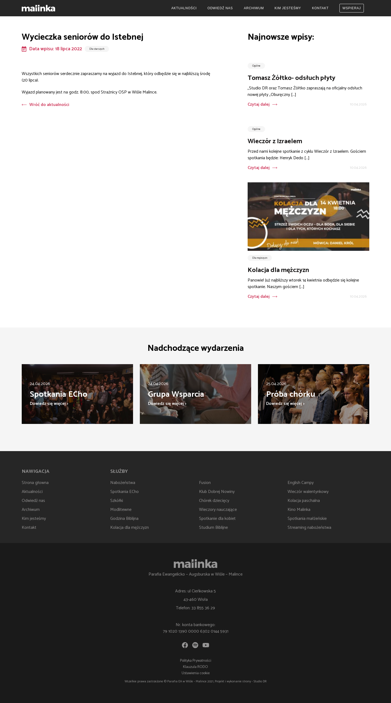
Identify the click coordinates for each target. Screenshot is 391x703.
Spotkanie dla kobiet (217, 518)
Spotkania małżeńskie (307, 518)
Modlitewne (120, 509)
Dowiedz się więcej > (49, 403)
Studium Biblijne (213, 527)
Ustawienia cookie (196, 673)
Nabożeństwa (122, 482)
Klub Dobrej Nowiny (217, 491)
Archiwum (254, 8)
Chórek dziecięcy (214, 500)
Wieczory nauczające (218, 509)
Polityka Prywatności (195, 661)
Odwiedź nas (220, 8)
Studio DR (260, 681)
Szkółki (116, 500)
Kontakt (320, 8)
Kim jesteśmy (288, 8)
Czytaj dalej (259, 104)
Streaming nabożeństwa (309, 527)
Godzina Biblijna (124, 518)
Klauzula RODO (195, 667)
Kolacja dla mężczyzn (129, 527)
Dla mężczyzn (259, 258)
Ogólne (256, 66)
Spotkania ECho (124, 491)
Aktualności (184, 8)
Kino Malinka (299, 509)
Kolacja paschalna (304, 500)
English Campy (301, 482)
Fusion (205, 482)
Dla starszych (96, 49)
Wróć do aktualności (45, 104)
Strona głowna (35, 482)
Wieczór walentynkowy (308, 491)
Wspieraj (351, 8)
